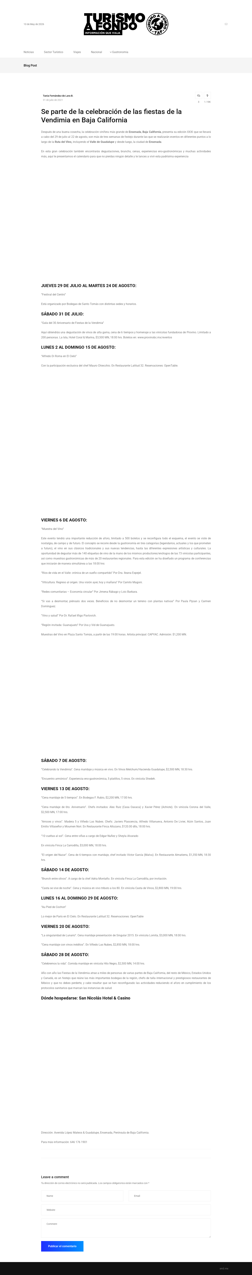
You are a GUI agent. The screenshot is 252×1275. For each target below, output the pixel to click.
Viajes (77, 52)
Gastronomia (120, 52)
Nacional (96, 52)
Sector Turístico (53, 52)
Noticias (29, 52)
